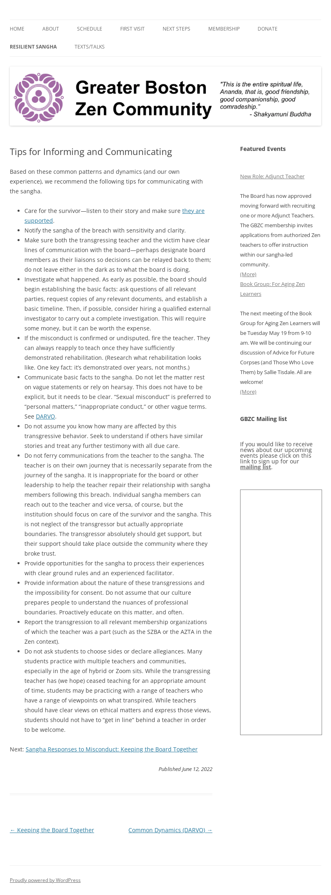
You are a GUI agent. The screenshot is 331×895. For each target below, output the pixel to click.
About (50, 28)
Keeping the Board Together (52, 830)
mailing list (255, 467)
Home (17, 28)
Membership (224, 28)
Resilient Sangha (33, 46)
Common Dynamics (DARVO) (170, 830)
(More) (248, 274)
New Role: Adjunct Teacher (272, 176)
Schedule (89, 28)
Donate (268, 28)
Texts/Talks (90, 46)
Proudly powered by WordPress (45, 880)
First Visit (132, 28)
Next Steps (176, 28)
